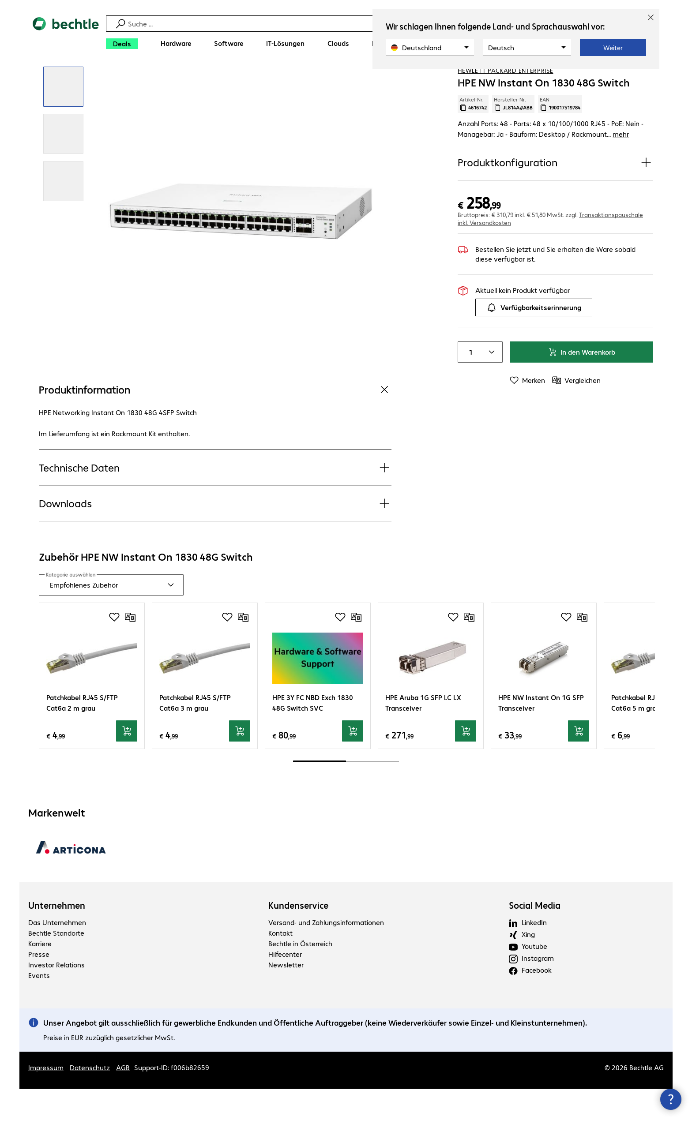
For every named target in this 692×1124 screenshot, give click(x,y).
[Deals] (122, 43)
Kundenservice (298, 940)
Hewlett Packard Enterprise (505, 105)
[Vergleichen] (646, 79)
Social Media (534, 940)
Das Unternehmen (57, 957)
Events (39, 1010)
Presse (38, 988)
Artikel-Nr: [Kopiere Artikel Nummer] (473, 138)
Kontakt (280, 967)
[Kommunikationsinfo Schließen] (670, 1099)
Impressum (46, 1102)
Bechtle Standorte (56, 967)
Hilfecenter (285, 988)
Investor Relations (56, 999)
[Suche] (352, 23)
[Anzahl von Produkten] (468, 387)
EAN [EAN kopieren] (560, 138)
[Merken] (527, 415)
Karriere (40, 978)
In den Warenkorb (581, 387)
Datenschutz (90, 1102)
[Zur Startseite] (66, 35)
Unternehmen (56, 940)
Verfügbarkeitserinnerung (533, 342)
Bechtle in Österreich (300, 978)
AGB (123, 1102)
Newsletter (286, 999)
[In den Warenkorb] (126, 766)
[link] (372, 80)
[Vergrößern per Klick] (63, 122)
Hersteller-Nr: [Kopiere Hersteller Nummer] (513, 138)
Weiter (613, 47)
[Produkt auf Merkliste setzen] (628, 79)
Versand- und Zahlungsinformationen (326, 957)
